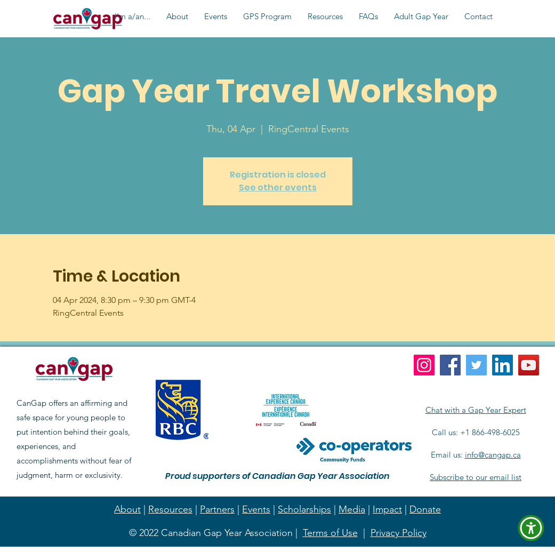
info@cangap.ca (493, 455)
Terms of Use (330, 533)
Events (256, 509)
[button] (132, 16)
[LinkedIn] (502, 365)
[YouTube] (528, 365)
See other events (278, 187)
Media (352, 509)
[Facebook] (450, 365)
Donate (425, 509)
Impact (387, 509)
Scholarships (304, 509)
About (127, 509)
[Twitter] (476, 365)
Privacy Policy (399, 533)
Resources (170, 509)
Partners (217, 509)
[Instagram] (424, 365)
